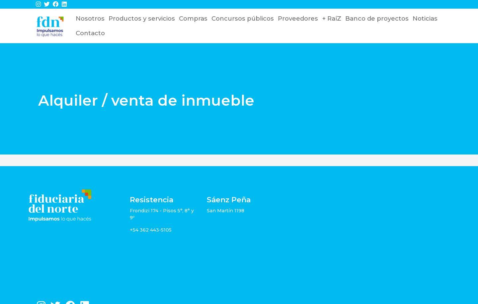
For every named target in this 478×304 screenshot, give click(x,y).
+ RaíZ (331, 18)
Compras (193, 18)
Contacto (90, 33)
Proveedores (298, 18)
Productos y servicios (142, 18)
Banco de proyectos (377, 18)
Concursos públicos (242, 18)
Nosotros (90, 18)
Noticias (425, 18)
